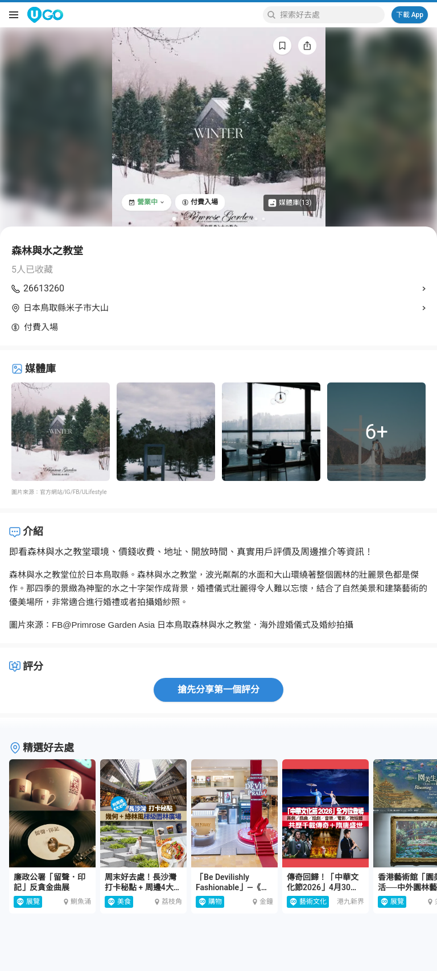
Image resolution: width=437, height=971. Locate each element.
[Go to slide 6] (212, 218)
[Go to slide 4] (197, 218)
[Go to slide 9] (234, 218)
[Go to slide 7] (219, 218)
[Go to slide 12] (256, 218)
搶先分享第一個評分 (218, 689)
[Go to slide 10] (241, 218)
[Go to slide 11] (249, 218)
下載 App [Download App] (409, 15)
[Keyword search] (330, 14)
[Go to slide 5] (204, 218)
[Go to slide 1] (174, 219)
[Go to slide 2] (182, 218)
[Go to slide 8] (226, 218)
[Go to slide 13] (263, 218)
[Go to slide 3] (189, 218)
